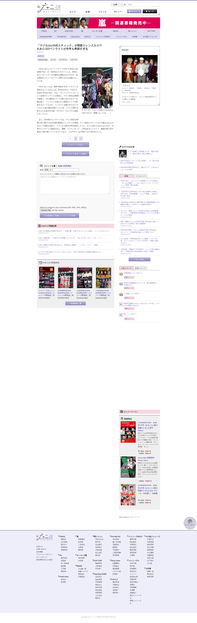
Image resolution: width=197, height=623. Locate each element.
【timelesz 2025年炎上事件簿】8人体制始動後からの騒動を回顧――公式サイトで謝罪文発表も (140, 204)
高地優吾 (133, 569)
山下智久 (150, 561)
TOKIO (62, 537)
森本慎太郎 (134, 577)
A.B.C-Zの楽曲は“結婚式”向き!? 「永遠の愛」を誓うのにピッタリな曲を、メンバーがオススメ (73, 231)
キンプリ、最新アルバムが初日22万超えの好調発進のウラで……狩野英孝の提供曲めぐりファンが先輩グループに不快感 (140, 213)
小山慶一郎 (82, 569)
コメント (43, 174)
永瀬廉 (132, 590)
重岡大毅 (133, 539)
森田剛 (63, 566)
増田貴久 (81, 574)
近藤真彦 (150, 555)
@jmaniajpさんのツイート (129, 517)
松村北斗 (133, 572)
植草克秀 (150, 577)
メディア (74, 60)
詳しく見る (126, 102)
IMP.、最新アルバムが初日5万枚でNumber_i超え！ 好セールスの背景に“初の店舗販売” (140, 223)
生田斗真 (150, 558)
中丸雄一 (98, 569)
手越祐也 (81, 577)
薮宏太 (97, 598)
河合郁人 (147, 88)
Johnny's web (42, 60)
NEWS (79, 566)
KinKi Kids (64, 577)
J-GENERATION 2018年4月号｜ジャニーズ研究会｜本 (103, 293)
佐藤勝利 (116, 564)
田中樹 (132, 566)
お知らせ (39, 547)
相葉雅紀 (81, 539)
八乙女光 (98, 596)
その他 (149, 564)
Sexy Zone (115, 561)
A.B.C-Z (41, 56)
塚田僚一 (132, 88)
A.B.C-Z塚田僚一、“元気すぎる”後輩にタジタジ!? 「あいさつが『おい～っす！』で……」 (72, 238)
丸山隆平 (98, 545)
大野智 (80, 548)
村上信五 (98, 553)
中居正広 (150, 539)
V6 (61, 556)
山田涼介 (98, 577)
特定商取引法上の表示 (44, 560)
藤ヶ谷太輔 (117, 542)
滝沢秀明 (81, 558)
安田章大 (98, 548)
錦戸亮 (97, 542)
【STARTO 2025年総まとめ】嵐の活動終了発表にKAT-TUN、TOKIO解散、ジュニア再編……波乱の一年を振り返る (140, 194)
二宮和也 (81, 545)
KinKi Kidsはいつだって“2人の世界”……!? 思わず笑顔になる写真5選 (139, 162)
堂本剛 (63, 582)
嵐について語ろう (128, 315)
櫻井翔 (80, 550)
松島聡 (115, 574)
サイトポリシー (42, 557)
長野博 (63, 561)
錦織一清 (150, 572)
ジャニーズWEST (135, 537)
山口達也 (64, 542)
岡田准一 (64, 572)
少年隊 (148, 569)
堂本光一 (64, 580)
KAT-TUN (98, 561)
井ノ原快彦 (65, 564)
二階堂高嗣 (117, 553)
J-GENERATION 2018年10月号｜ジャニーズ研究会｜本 (66, 293)
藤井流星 (133, 550)
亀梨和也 (98, 564)
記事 (87, 12)
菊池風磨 (116, 569)
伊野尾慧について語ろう (130, 274)
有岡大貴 (98, 588)
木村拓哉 (150, 542)
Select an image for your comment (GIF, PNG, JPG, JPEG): (63, 208)
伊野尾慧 (98, 593)
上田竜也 (98, 566)
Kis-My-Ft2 (115, 537)
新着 (126, 176)
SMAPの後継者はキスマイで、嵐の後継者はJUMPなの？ (138, 284)
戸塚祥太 (116, 585)
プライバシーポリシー (44, 555)
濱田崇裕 (133, 553)
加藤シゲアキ (83, 572)
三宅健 (63, 569)
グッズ (53, 60)
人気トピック (126, 269)
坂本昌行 (64, 558)
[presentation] (60, 198)
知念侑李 (98, 580)
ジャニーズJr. (133, 561)
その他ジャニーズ (153, 537)
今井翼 (80, 561)
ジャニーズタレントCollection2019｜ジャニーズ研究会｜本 (47, 293)
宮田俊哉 (116, 555)
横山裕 (97, 555)
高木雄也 (98, 590)
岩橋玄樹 (133, 580)
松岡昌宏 (64, 548)
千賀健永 (116, 550)
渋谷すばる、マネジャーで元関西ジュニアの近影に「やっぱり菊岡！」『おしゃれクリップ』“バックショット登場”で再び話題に (140, 183)
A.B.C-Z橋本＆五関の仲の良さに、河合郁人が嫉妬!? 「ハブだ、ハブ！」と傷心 (68, 245)
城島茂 (63, 539)
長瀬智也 (64, 550)
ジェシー (133, 574)
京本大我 (133, 564)
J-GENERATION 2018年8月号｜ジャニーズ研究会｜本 (84, 293)
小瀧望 (132, 555)
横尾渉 (115, 548)
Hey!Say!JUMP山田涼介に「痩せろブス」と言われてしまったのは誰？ (139, 169)
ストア (72, 12)
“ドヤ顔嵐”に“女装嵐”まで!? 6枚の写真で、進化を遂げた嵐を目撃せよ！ (143, 153)
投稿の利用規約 (64, 166)
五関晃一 (140, 88)
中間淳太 (133, 545)
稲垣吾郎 (150, 545)
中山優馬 (150, 553)
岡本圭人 (98, 585)
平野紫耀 (133, 588)
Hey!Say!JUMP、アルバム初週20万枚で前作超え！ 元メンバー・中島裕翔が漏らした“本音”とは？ (140, 231)
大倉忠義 (98, 550)
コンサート (63, 60)
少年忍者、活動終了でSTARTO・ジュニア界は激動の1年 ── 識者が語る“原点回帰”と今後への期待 (140, 251)
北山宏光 (116, 539)
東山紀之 (150, 574)
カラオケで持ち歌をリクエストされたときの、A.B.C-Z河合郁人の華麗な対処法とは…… (70, 252)
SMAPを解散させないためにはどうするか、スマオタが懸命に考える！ (139, 305)
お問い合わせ (41, 549)
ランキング (140, 176)
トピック (102, 12)
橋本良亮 (128, 90)
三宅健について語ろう (129, 294)
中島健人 (116, 566)
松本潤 (80, 542)
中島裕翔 (98, 582)
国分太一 (64, 545)
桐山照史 (133, 542)
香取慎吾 (150, 550)
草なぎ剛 (150, 548)
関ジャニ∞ (98, 537)
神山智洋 (133, 548)
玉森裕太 (116, 545)
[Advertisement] (139, 127)
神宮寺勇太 (134, 582)
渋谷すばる (99, 539)
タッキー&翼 (82, 556)
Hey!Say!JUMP (100, 574)
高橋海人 (133, 593)
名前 (41, 170)
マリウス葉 (117, 572)
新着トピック (140, 269)
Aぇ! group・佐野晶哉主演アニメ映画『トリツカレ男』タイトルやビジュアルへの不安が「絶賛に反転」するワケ (140, 241)
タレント (117, 12)
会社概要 (39, 552)
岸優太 (132, 585)
